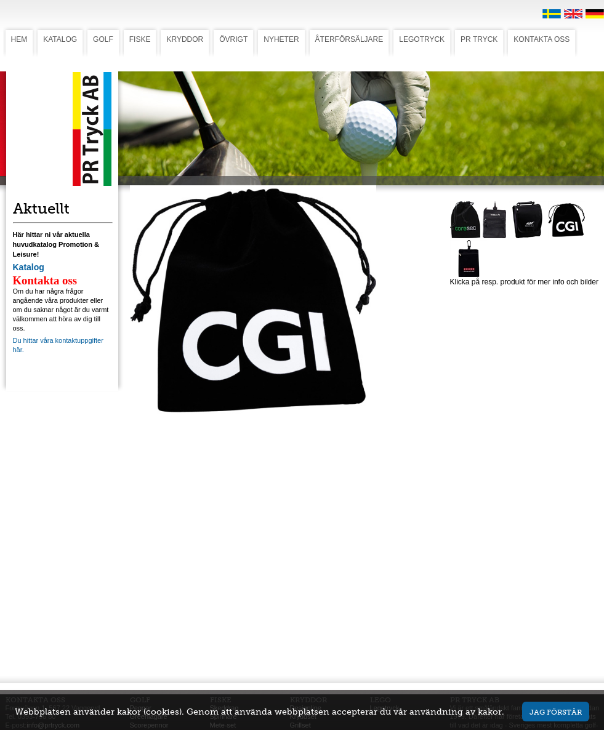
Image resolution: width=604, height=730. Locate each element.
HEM (19, 39)
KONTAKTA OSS (541, 39)
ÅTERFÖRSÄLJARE (349, 39)
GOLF (103, 39)
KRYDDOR (184, 39)
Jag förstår (556, 711)
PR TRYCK (479, 39)
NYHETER (281, 39)
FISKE (140, 39)
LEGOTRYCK (422, 39)
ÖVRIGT (233, 39)
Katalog (28, 267)
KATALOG (60, 39)
